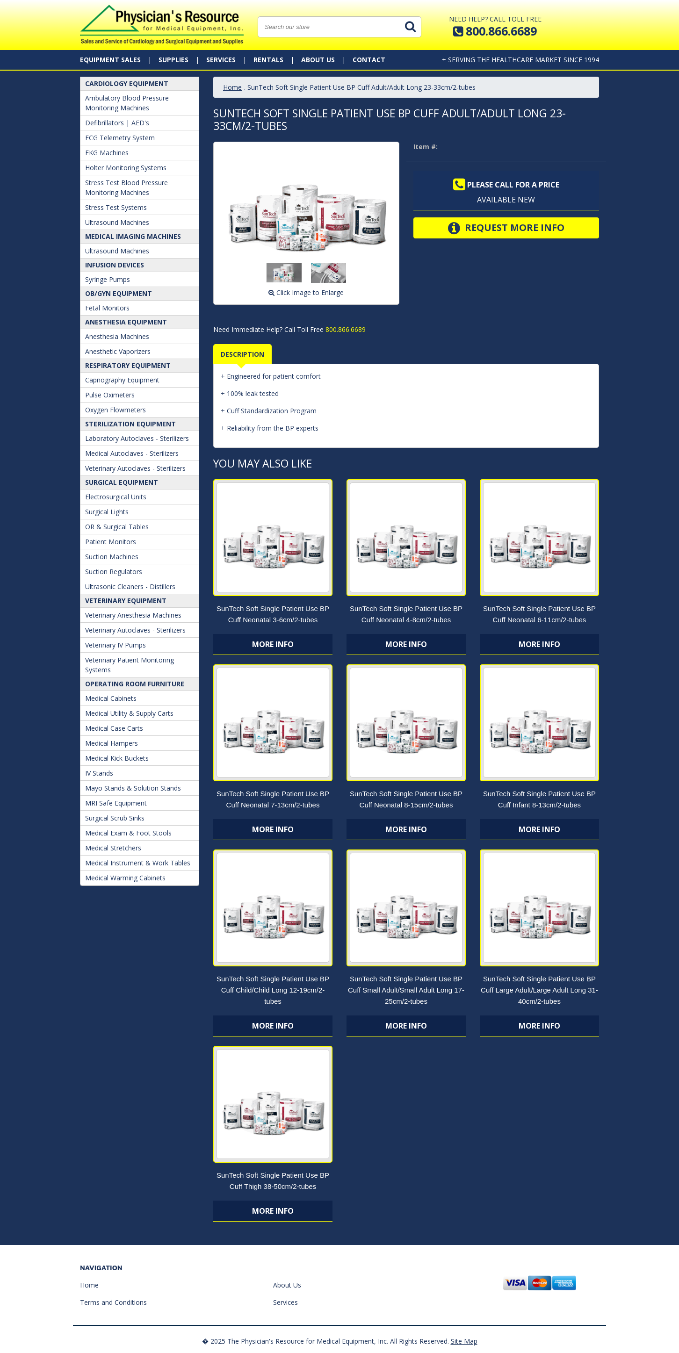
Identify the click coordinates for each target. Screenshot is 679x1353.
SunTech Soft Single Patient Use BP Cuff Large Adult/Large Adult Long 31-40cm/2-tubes (539, 990)
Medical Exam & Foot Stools (128, 832)
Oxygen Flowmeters (115, 409)
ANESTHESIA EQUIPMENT (126, 321)
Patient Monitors (110, 541)
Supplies (173, 59)
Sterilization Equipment (130, 423)
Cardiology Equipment (126, 83)
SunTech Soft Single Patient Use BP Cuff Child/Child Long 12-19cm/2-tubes (273, 990)
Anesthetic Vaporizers (118, 351)
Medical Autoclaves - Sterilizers (132, 453)
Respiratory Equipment (128, 365)
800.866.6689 (345, 329)
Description (242, 354)
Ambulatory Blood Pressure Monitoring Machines (127, 103)
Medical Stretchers (113, 847)
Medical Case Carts (114, 728)
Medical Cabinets (111, 698)
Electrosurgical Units (115, 496)
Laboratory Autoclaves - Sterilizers (137, 438)
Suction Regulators (113, 571)
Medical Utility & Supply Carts (129, 713)
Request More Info (506, 228)
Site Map (464, 1341)
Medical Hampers (111, 743)
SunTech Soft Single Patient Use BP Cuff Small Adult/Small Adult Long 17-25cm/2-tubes (406, 990)
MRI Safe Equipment (116, 803)
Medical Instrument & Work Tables (137, 862)
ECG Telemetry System (120, 137)
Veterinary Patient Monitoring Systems (129, 664)
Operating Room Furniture (134, 683)
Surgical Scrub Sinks (114, 817)
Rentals (268, 59)
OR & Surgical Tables (117, 526)
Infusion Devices (114, 264)
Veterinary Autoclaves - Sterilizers (135, 468)
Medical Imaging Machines (133, 236)
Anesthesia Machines (117, 336)
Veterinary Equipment (125, 600)
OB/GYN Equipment (118, 293)
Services (221, 59)
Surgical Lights (107, 511)
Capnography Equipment (122, 379)
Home (232, 87)
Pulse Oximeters (110, 394)
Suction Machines (111, 556)
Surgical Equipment (121, 482)
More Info (273, 644)
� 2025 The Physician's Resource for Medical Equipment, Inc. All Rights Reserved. (325, 1341)
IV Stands (99, 773)
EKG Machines (107, 152)
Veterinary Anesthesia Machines (133, 615)
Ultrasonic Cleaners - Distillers (130, 586)
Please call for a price (506, 185)
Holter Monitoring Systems (125, 167)
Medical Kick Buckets (117, 758)
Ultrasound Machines (117, 222)
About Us (318, 59)
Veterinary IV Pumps (115, 645)
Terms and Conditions (113, 1302)
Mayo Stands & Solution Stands (133, 788)
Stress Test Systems (116, 207)
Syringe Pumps (107, 279)
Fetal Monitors (107, 307)
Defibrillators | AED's (117, 122)
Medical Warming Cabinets (125, 877)
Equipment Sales (110, 59)
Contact (369, 59)
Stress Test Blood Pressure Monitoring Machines (126, 187)
